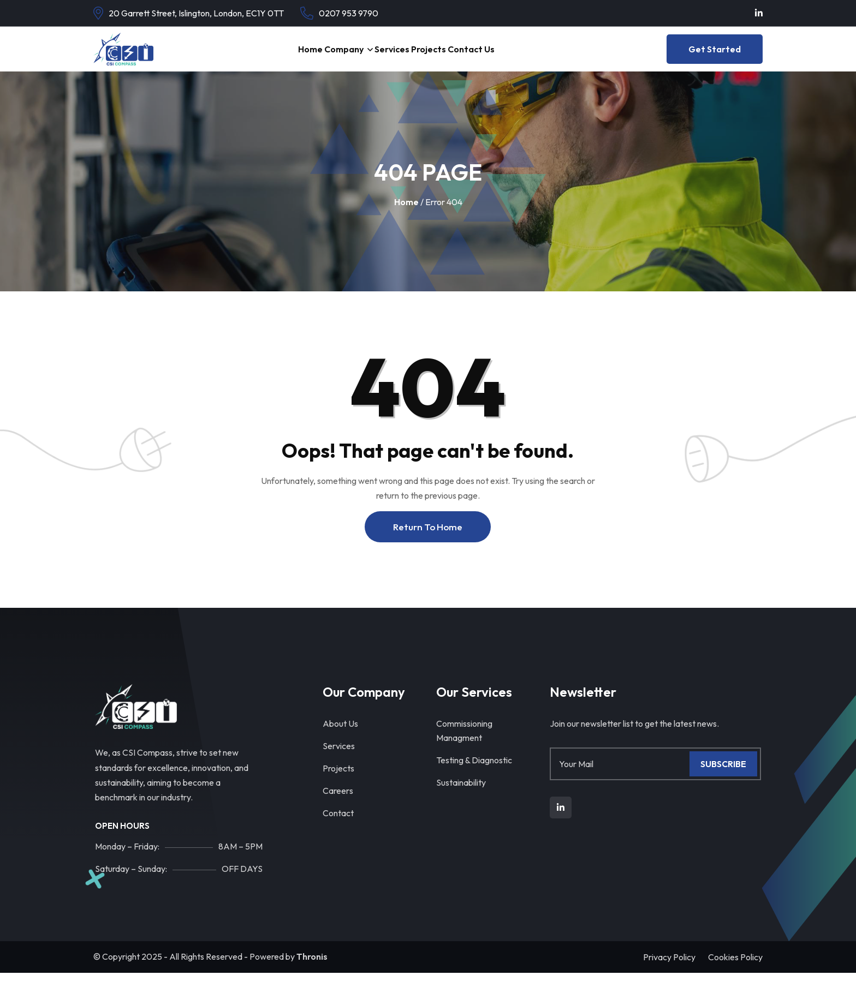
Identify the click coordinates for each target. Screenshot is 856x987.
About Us (340, 737)
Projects (446, 56)
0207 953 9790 (348, 13)
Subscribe (723, 778)
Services (393, 56)
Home (275, 56)
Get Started (714, 56)
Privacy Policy (669, 971)
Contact (338, 827)
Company (326, 56)
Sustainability (461, 796)
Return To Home (427, 541)
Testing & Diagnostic (474, 774)
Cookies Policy (735, 971)
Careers (338, 804)
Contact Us (506, 56)
